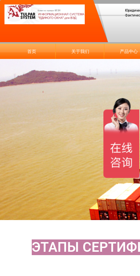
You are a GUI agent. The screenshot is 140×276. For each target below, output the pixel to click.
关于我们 (80, 51)
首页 (31, 51)
